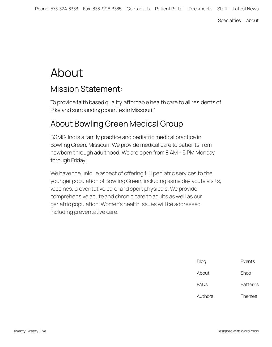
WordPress (250, 330)
